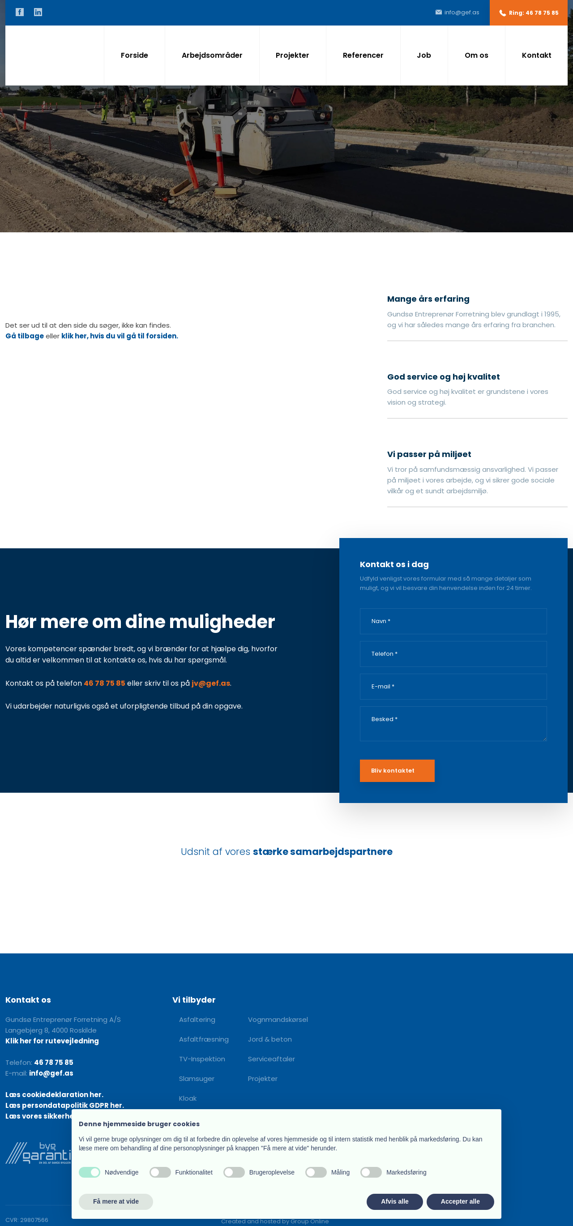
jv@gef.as (211, 683)
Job (424, 55)
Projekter (292, 55)
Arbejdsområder (212, 55)
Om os (476, 55)
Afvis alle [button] (394, 1201)
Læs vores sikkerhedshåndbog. (61, 1116)
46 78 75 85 (104, 683)
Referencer (363, 55)
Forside (134, 55)
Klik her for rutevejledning (52, 1041)
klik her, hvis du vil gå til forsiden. (119, 336)
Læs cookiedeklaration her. (54, 1094)
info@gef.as (51, 1073)
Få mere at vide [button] (116, 1201)
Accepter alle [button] (460, 1201)
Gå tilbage (24, 336)
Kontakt (537, 55)
